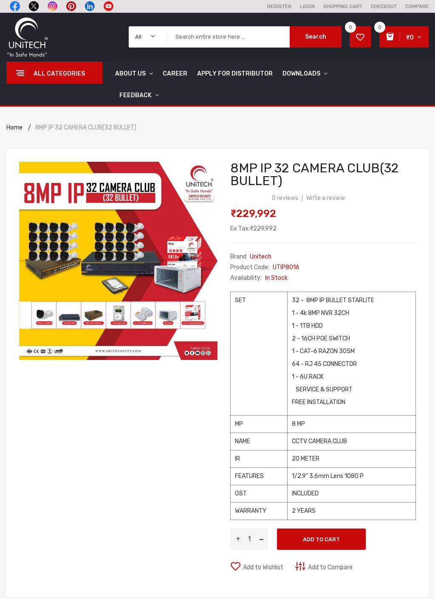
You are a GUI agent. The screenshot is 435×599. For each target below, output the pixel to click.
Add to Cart (321, 539)
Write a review (325, 198)
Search (315, 36)
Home (14, 127)
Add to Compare (330, 567)
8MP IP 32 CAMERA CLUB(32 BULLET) (85, 127)
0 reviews (285, 198)
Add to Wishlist (263, 567)
